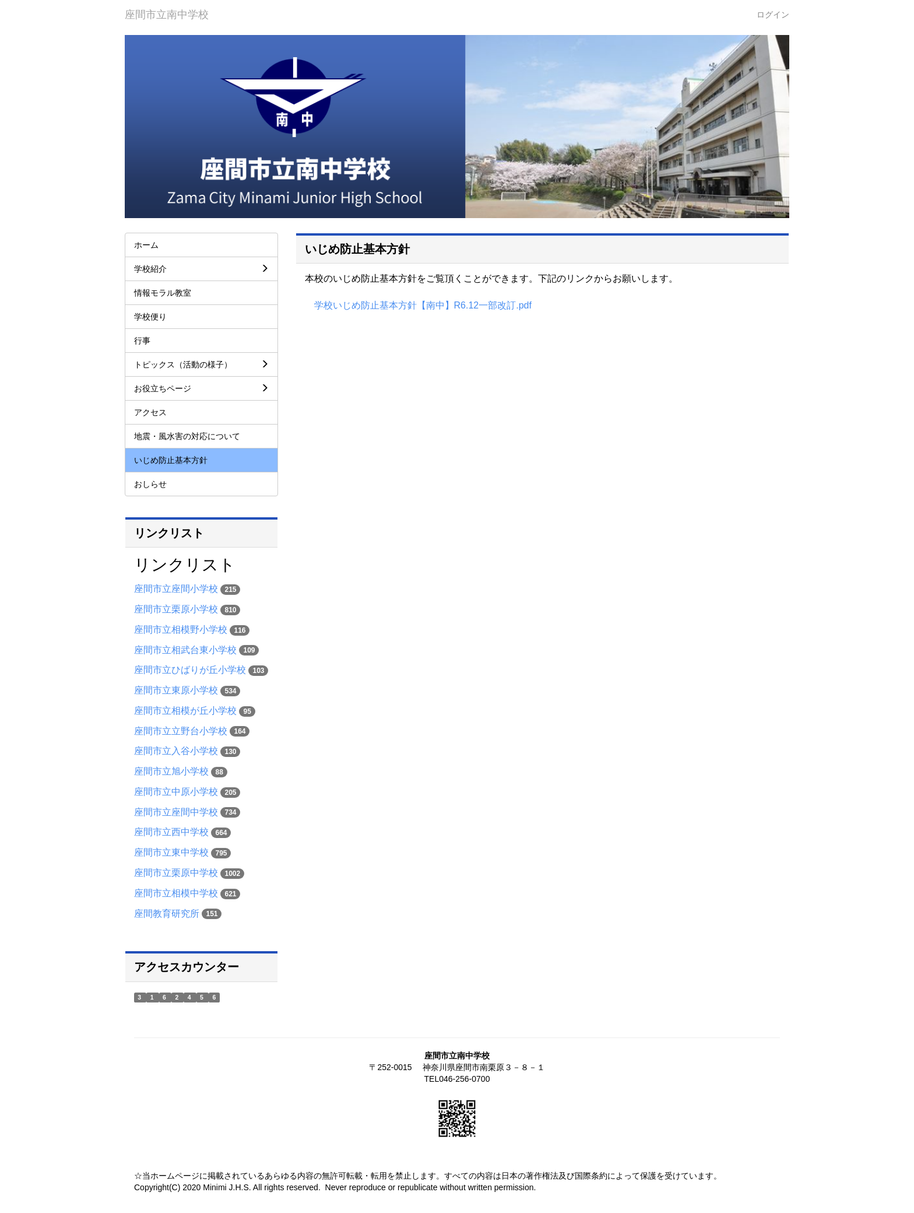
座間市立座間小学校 (176, 589)
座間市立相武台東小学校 (185, 650)
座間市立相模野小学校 (180, 629)
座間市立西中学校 (171, 832)
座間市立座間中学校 (176, 812)
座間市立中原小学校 (176, 792)
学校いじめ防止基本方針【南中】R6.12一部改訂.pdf (423, 305)
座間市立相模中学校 (176, 893)
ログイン (773, 14)
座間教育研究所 (166, 913)
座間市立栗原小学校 (176, 609)
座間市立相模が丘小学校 (185, 711)
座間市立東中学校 (171, 852)
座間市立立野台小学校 (180, 731)
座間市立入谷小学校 (176, 751)
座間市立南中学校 (167, 14)
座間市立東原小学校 (176, 690)
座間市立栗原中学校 (176, 873)
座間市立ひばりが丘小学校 (190, 670)
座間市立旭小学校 (171, 771)
